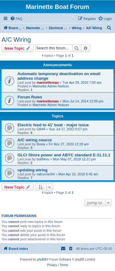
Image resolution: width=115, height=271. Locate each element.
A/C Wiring (16, 39)
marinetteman (47, 82)
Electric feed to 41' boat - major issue (53, 125)
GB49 (40, 129)
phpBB (41, 259)
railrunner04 (45, 174)
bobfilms (42, 159)
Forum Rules (29, 97)
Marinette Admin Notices (51, 86)
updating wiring (32, 170)
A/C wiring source (34, 140)
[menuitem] (16, 18)
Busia (40, 144)
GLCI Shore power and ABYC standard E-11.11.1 (63, 155)
